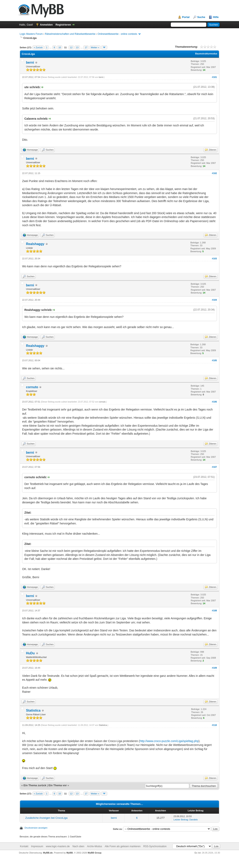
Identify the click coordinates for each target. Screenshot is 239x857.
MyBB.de (48, 852)
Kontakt (24, 846)
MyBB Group (94, 852)
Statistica (33, 710)
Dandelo (193, 819)
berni (30, 62)
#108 (214, 610)
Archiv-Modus (94, 846)
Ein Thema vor (57, 785)
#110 (214, 725)
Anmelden (46, 24)
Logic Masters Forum (31, 34)
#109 (214, 668)
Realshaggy (35, 244)
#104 (214, 300)
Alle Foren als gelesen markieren (123, 846)
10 (59, 47)
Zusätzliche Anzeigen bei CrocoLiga (46, 817)
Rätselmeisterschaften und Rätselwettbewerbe (70, 34)
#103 (214, 258)
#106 (214, 401)
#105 (214, 360)
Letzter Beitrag (180, 819)
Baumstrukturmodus (206, 53)
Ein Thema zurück (34, 785)
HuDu (30, 653)
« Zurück (38, 47)
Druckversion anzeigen (36, 828)
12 (71, 47)
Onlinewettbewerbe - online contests (117, 34)
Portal (186, 17)
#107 (214, 467)
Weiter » (95, 47)
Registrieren (63, 24)
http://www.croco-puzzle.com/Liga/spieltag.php (169, 741)
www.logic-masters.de (58, 846)
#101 (214, 77)
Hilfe (216, 17)
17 (86, 47)
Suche (201, 17)
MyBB (69, 852)
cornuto (32, 387)
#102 (214, 173)
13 (77, 47)
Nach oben (78, 846)
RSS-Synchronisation (154, 846)
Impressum (37, 846)
